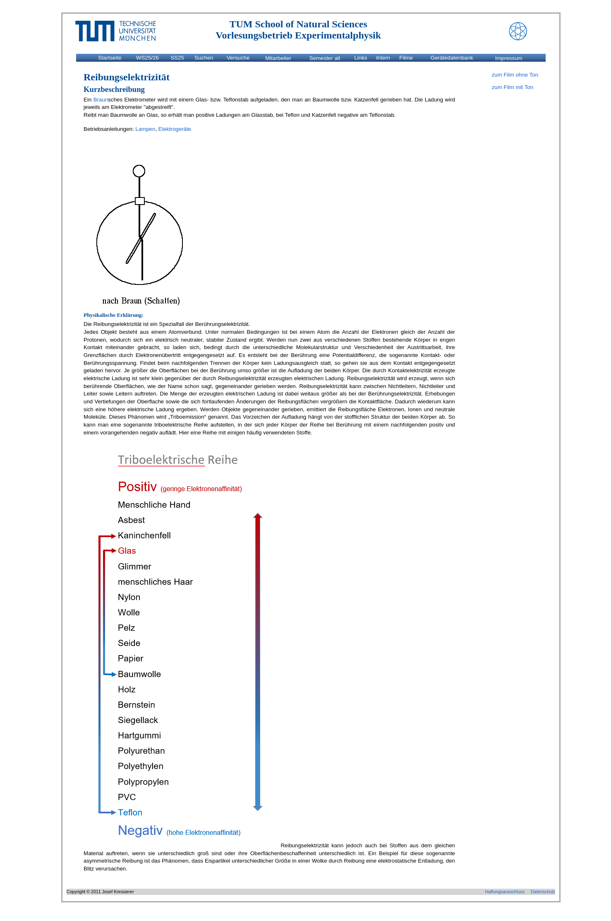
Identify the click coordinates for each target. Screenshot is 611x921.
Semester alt (324, 58)
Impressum (508, 58)
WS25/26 (147, 58)
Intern (383, 58)
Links (360, 58)
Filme (406, 58)
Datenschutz (543, 891)
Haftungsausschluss (505, 891)
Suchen (203, 58)
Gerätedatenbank (452, 58)
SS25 (177, 58)
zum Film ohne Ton (515, 75)
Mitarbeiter (278, 58)
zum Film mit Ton (512, 87)
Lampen (145, 129)
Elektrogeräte (174, 129)
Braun (100, 99)
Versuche (238, 58)
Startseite (109, 58)
